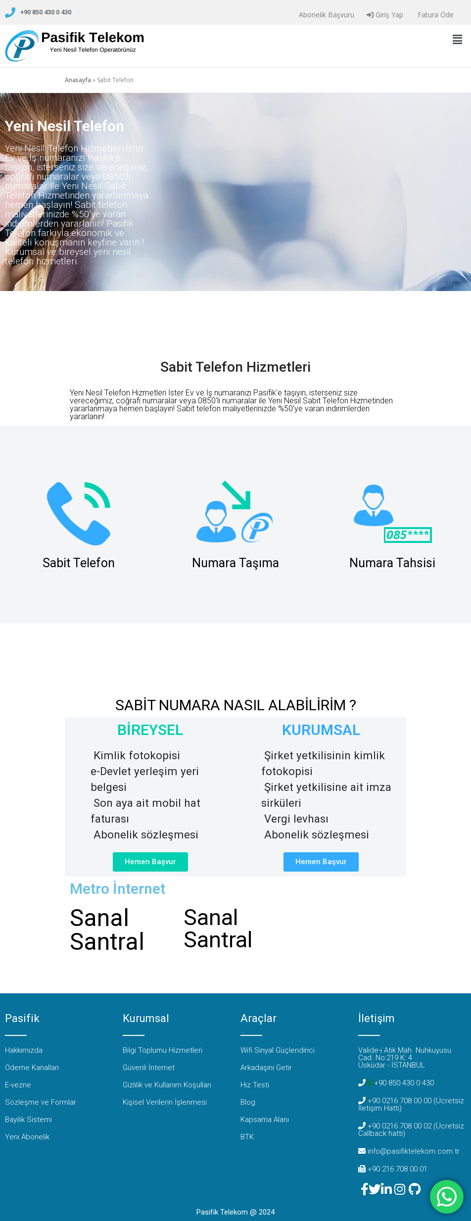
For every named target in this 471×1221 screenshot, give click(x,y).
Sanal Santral (107, 930)
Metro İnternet (117, 888)
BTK (247, 1136)
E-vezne (18, 1084)
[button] (457, 39)
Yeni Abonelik (27, 1136)
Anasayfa (78, 80)
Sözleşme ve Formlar (40, 1102)
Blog (247, 1102)
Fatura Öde (435, 14)
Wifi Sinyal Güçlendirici (277, 1050)
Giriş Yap (385, 14)
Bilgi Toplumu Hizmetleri (162, 1050)
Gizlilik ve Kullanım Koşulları (167, 1084)
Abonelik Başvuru (325, 14)
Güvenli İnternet (149, 1067)
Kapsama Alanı (264, 1119)
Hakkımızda (24, 1050)
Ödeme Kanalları (32, 1067)
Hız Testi (254, 1084)
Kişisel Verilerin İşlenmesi (165, 1102)
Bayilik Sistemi (28, 1119)
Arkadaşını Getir (266, 1067)
